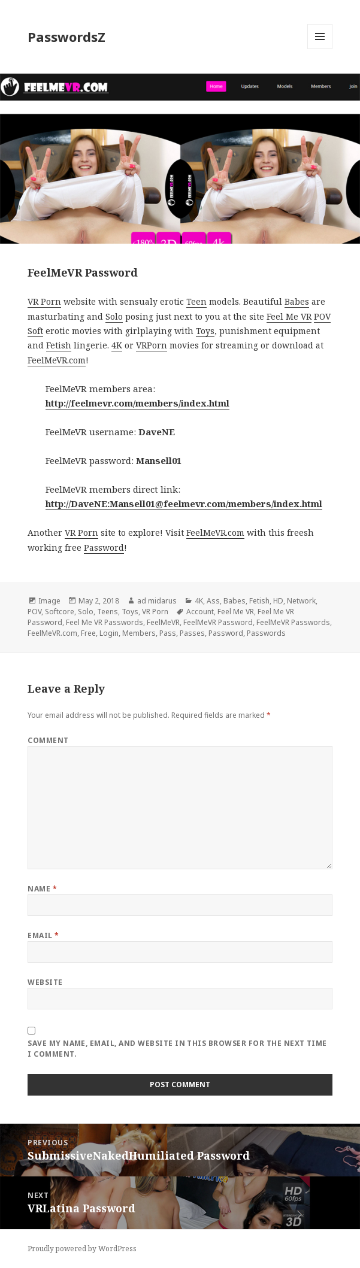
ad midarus (157, 601)
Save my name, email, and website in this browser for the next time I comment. (177, 1048)
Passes (192, 633)
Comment (48, 740)
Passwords (266, 633)
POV (322, 316)
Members (139, 633)
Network (301, 601)
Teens (107, 611)
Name (42, 889)
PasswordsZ (66, 36)
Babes (297, 301)
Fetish (58, 345)
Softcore (59, 611)
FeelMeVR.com (57, 360)
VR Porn (44, 301)
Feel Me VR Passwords (104, 622)
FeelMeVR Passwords (293, 622)
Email (43, 935)
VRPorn (151, 345)
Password (104, 547)
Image (49, 601)
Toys (205, 330)
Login (109, 633)
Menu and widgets (320, 48)
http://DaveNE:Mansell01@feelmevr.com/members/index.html (184, 503)
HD (278, 601)
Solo (114, 316)
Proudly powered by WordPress (82, 1248)
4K (116, 345)
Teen (196, 301)
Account (200, 611)
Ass (213, 601)
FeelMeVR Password (218, 622)
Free (88, 633)
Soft (35, 330)
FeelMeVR (163, 622)
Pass (167, 633)
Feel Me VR (289, 316)
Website (45, 982)
